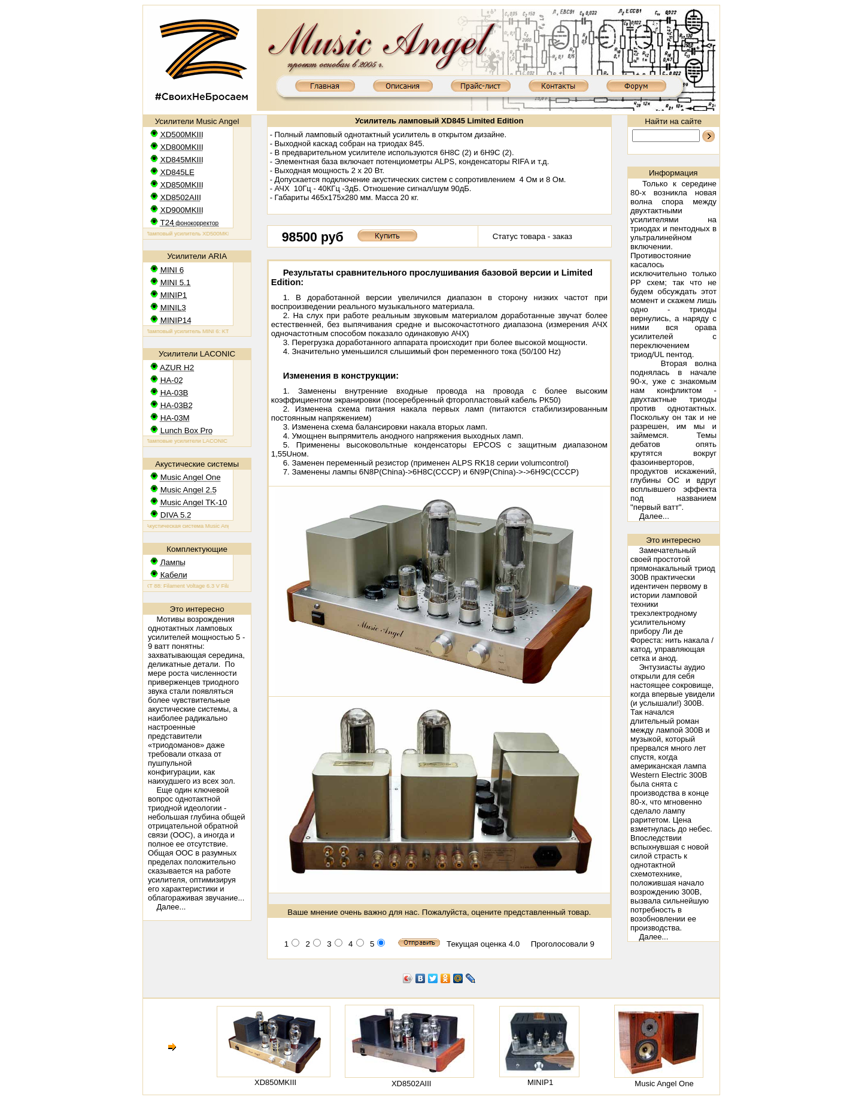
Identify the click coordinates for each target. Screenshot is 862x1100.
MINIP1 (540, 1082)
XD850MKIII (275, 1082)
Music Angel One (664, 1083)
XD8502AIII (411, 1083)
